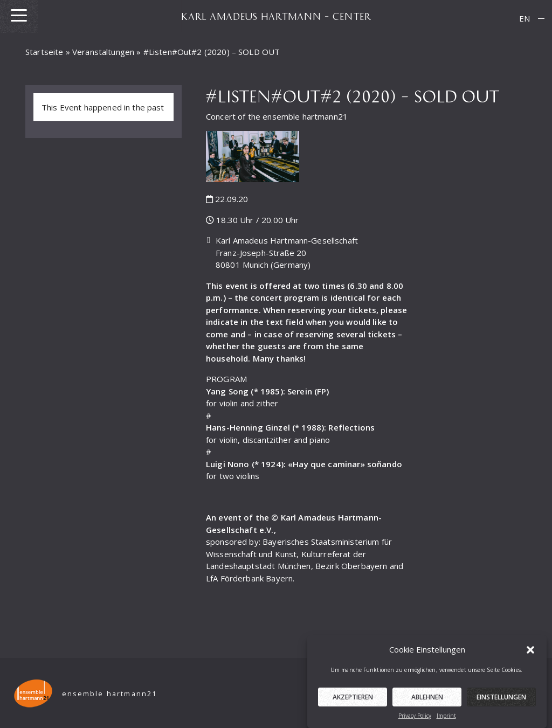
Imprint (446, 718)
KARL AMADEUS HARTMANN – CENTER (276, 16)
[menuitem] (524, 18)
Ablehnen (427, 699)
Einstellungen (501, 699)
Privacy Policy (414, 718)
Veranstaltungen (103, 51)
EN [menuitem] (524, 18)
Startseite (44, 51)
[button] (530, 651)
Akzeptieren (353, 699)
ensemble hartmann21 (109, 693)
